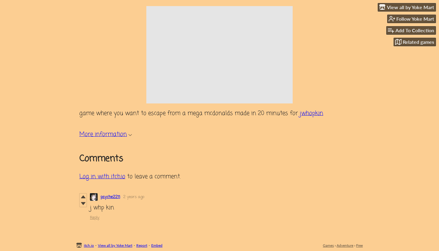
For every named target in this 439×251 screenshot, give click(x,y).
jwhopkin (311, 113)
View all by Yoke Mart (115, 245)
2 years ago (133, 197)
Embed (156, 245)
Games (328, 245)
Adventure (345, 245)
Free (359, 245)
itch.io (89, 245)
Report (141, 245)
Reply (94, 218)
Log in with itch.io (102, 176)
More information (105, 134)
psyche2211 (110, 197)
